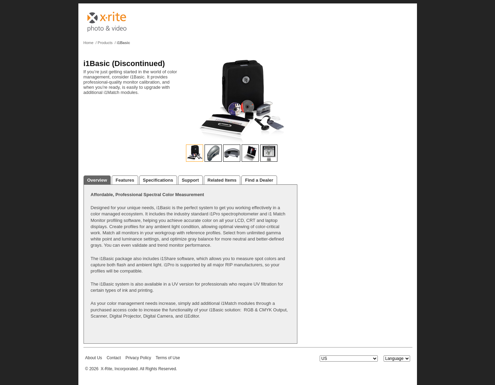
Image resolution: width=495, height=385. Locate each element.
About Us (93, 357)
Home (89, 43)
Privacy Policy (138, 357)
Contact (114, 357)
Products (105, 43)
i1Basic (123, 43)
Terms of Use (168, 357)
